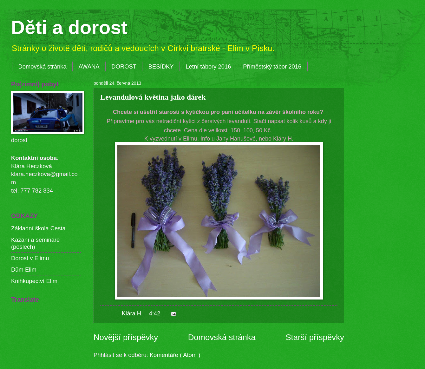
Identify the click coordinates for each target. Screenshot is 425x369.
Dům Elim (23, 269)
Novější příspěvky (126, 337)
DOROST (123, 66)
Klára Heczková (31, 166)
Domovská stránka (42, 66)
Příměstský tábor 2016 (272, 66)
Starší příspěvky (314, 337)
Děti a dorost (69, 27)
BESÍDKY (161, 66)
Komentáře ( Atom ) (175, 355)
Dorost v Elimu (30, 258)
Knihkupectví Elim (34, 281)
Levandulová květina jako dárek (153, 97)
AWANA (88, 66)
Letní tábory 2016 (208, 66)
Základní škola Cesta (38, 228)
